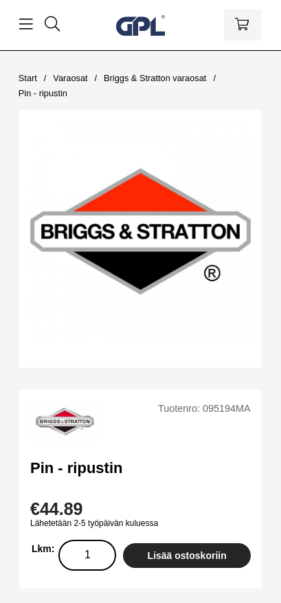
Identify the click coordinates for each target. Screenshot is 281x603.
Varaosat (70, 78)
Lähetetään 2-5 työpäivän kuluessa (94, 523)
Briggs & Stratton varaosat (155, 78)
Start (28, 78)
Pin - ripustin (43, 93)
